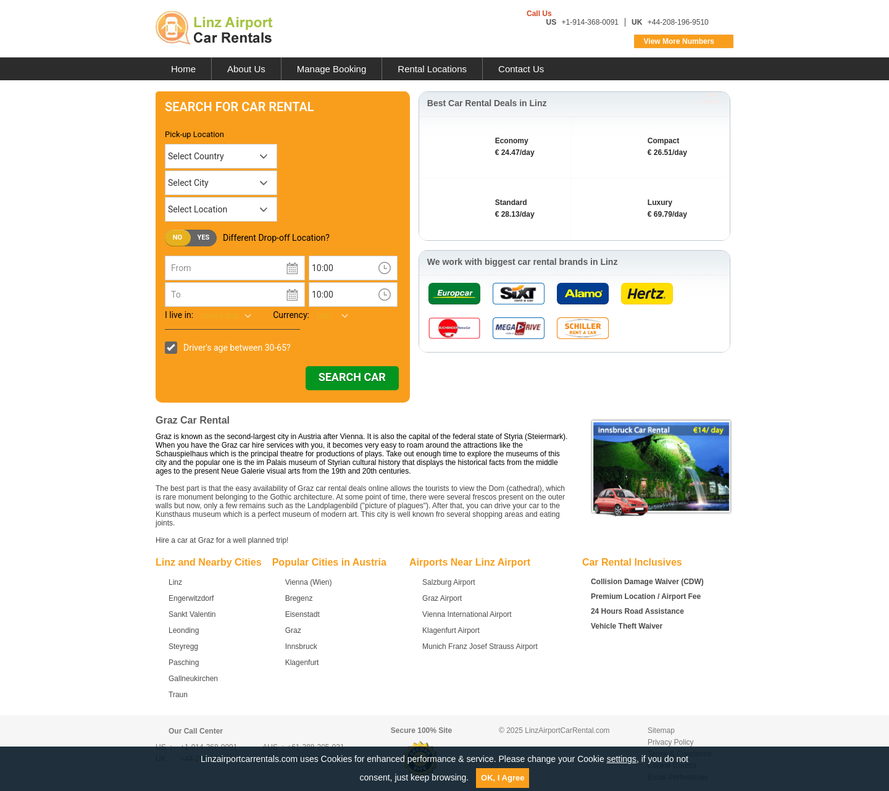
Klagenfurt (302, 662)
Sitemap (661, 730)
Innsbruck (301, 646)
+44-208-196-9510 (678, 22)
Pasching (184, 662)
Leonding (184, 630)
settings (621, 759)
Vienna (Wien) (308, 582)
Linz (175, 582)
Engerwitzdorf (191, 598)
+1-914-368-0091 (590, 22)
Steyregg (183, 646)
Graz (293, 630)
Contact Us (521, 69)
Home (183, 69)
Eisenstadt (302, 614)
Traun (178, 694)
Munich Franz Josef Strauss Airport (480, 646)
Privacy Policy (671, 742)
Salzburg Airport (448, 582)
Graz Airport (442, 598)
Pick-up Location (194, 134)
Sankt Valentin (192, 614)
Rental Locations (432, 69)
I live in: (179, 315)
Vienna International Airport (467, 614)
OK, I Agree (502, 777)
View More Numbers (679, 41)
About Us (246, 69)
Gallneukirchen (193, 678)
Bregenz (299, 598)
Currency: (291, 315)
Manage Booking (332, 69)
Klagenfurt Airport (451, 630)
